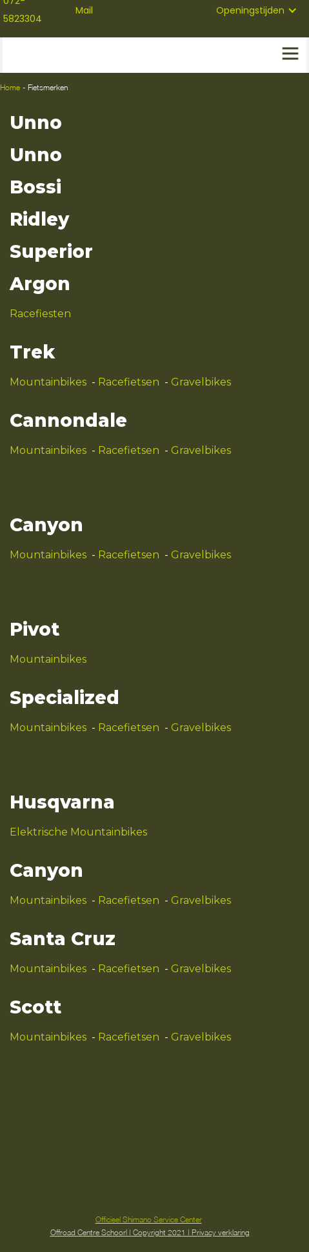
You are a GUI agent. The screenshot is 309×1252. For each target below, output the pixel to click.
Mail (84, 10)
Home (10, 87)
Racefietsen (128, 382)
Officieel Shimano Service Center (148, 1219)
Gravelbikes (201, 382)
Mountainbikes (48, 382)
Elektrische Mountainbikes (78, 832)
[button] (256, 10)
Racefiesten (40, 314)
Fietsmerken (48, 87)
